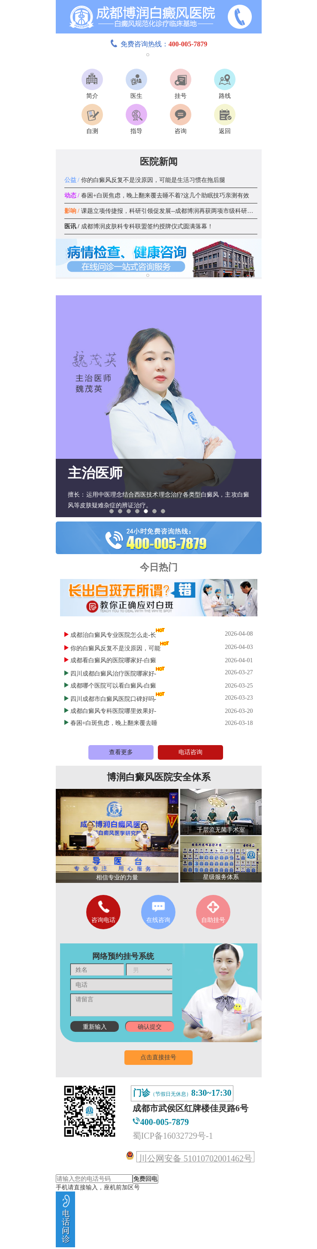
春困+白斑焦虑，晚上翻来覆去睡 (114, 723)
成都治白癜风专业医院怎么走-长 (113, 635)
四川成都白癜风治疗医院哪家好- (113, 673)
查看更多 (121, 752)
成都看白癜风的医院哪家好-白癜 (113, 660)
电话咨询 (190, 752)
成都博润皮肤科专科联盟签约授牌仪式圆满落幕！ (138, 226)
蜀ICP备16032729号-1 (173, 1135)
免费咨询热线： (159, 44)
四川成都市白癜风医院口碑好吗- (113, 699)
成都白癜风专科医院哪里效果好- (113, 711)
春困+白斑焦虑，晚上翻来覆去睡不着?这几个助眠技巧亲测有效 (157, 195)
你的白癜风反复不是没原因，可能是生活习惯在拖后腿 (144, 180)
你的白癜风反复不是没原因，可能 (115, 648)
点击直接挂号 (158, 1057)
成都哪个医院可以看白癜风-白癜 (113, 685)
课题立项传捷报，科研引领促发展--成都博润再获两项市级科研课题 (162, 211)
